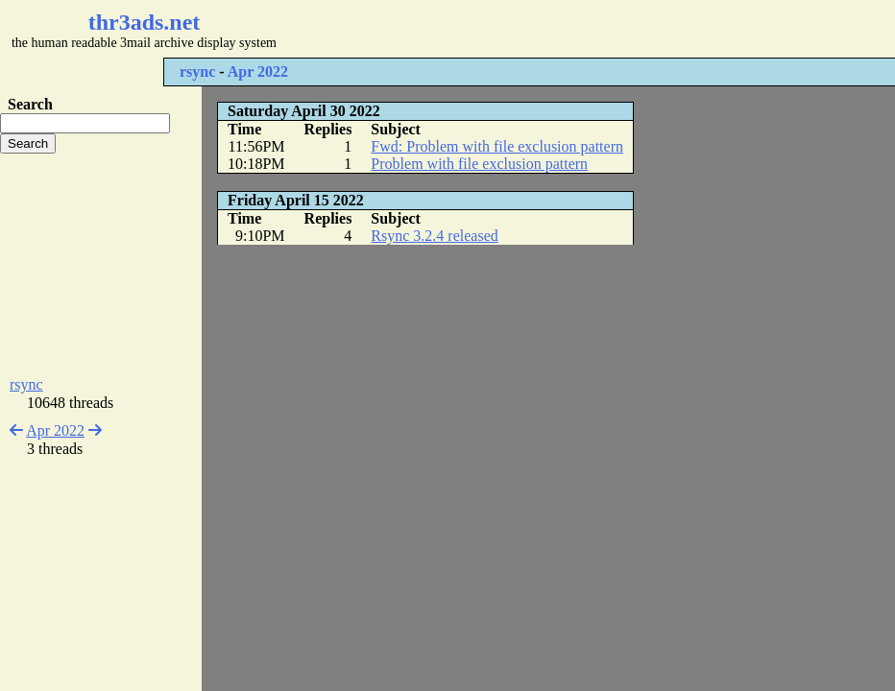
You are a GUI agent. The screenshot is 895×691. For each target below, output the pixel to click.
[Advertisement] (572, 29)
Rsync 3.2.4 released (434, 235)
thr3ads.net (144, 22)
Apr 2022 (258, 71)
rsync (197, 71)
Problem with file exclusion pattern (479, 163)
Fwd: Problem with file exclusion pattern (497, 146)
